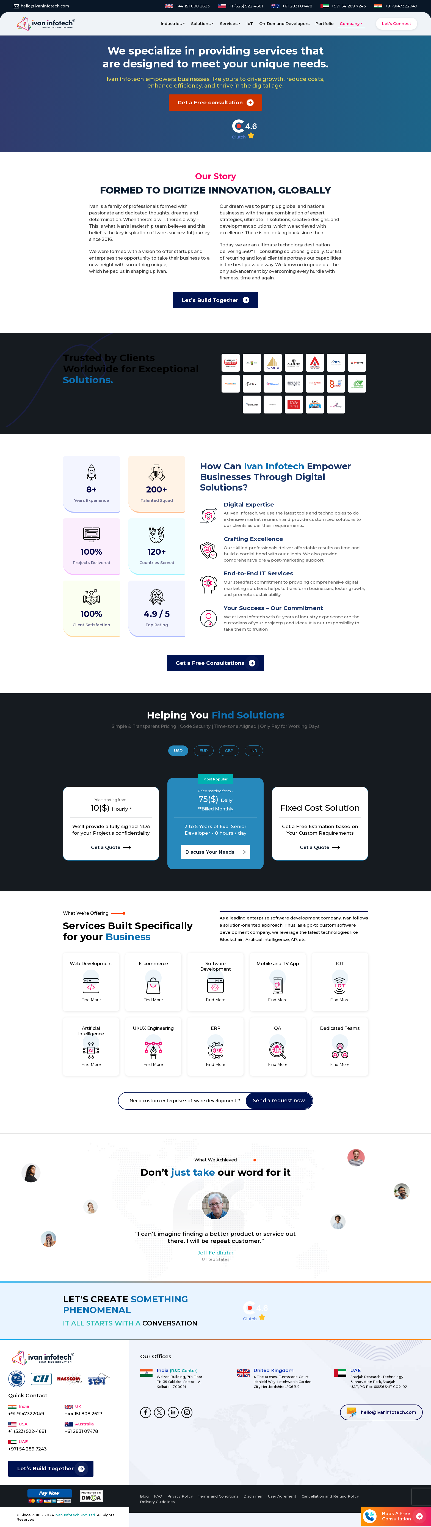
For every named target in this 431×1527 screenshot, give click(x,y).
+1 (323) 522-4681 (27, 1431)
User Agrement (282, 1496)
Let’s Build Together (210, 300)
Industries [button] (171, 23)
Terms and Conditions (218, 1496)
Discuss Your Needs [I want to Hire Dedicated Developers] (215, 852)
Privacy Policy (180, 1496)
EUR (204, 750)
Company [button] (350, 23)
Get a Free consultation (210, 102)
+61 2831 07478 (81, 1431)
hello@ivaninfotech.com (381, 1413)
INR (253, 750)
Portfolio (325, 23)
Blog (144, 1496)
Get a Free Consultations (210, 663)
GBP (229, 750)
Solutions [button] (201, 23)
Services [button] (228, 23)
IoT (250, 23)
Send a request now (279, 1101)
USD (178, 750)
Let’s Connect (396, 23)
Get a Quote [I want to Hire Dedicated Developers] (111, 847)
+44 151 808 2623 (84, 1413)
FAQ (158, 1496)
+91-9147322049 (26, 1413)
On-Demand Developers (284, 23)
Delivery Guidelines (157, 1501)
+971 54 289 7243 (27, 1449)
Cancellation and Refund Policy (330, 1496)
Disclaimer (253, 1496)
